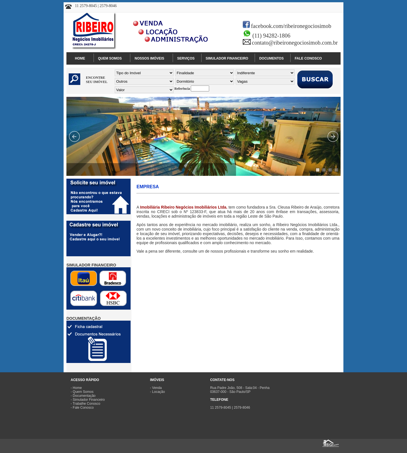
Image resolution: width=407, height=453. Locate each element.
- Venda (156, 388)
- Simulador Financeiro (88, 400)
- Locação (157, 392)
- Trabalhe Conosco (85, 404)
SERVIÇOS (186, 58)
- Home (76, 388)
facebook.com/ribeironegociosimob (291, 26)
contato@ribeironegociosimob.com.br (295, 43)
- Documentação (83, 396)
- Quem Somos (82, 392)
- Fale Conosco (82, 408)
